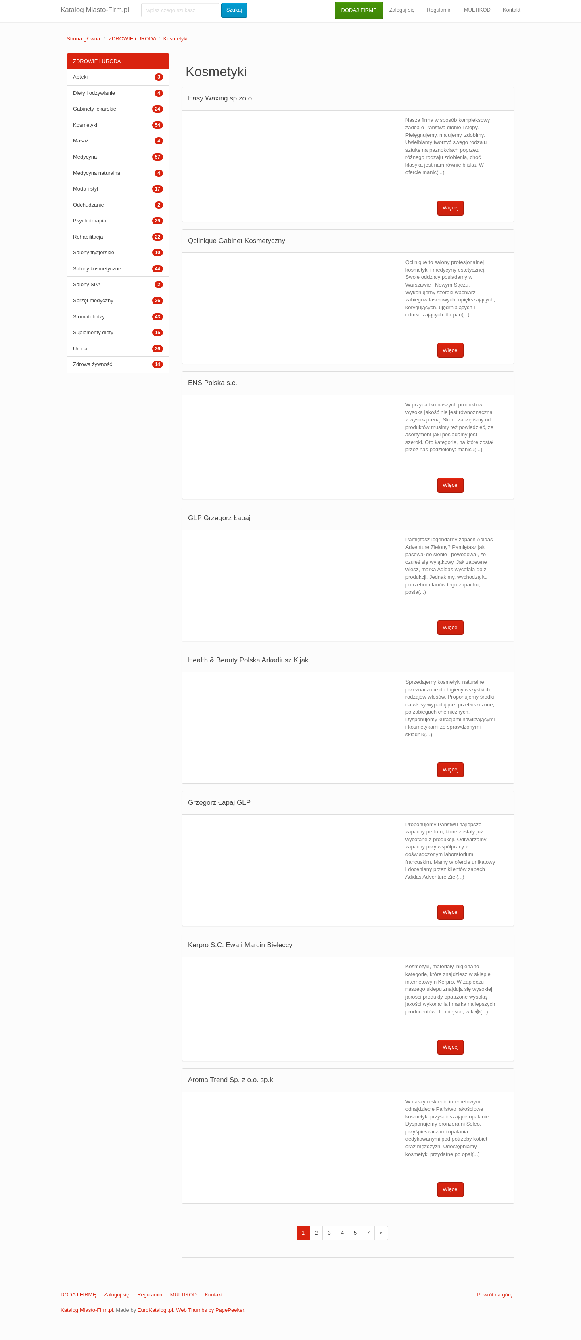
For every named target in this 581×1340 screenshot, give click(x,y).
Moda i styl (85, 189)
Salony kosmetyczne (97, 269)
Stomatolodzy (89, 317)
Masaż (80, 141)
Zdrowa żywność (92, 364)
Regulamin (439, 10)
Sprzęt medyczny (93, 300)
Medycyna (85, 157)
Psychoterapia (89, 221)
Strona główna (83, 39)
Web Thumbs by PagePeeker (210, 1310)
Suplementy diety (93, 332)
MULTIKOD (477, 10)
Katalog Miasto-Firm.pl (95, 10)
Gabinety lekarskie (94, 109)
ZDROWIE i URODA (132, 39)
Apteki (80, 77)
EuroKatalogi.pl (155, 1310)
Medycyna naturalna (96, 173)
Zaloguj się (402, 10)
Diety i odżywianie (94, 93)
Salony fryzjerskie (93, 252)
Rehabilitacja (88, 237)
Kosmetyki (175, 39)
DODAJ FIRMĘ (359, 10)
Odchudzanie (88, 205)
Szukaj (234, 10)
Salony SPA (86, 284)
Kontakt (511, 10)
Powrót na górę (494, 1295)
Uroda (80, 348)
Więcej (450, 208)
